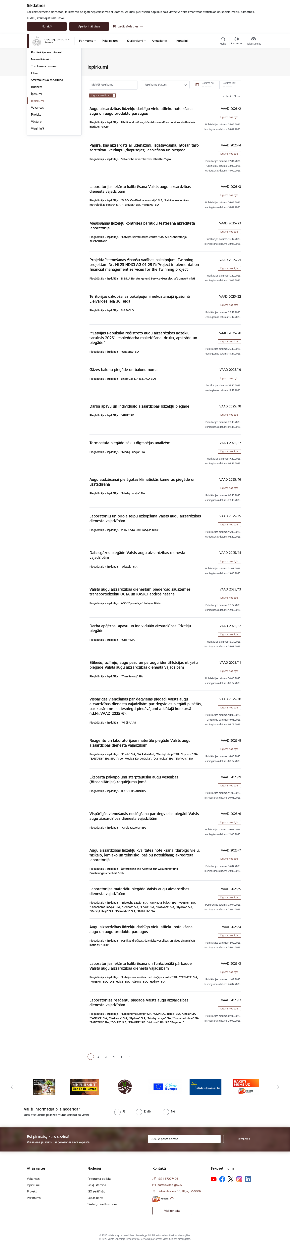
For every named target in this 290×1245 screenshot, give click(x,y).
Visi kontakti (172, 1211)
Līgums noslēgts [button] (229, 117)
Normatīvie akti (41, 102)
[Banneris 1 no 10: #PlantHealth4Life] (44, 1086)
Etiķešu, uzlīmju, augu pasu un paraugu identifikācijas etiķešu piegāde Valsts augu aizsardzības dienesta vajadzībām (143, 665)
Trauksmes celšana (44, 109)
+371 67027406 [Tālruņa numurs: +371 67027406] (167, 1179)
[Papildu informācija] (171, 1198)
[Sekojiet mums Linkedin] (248, 1179)
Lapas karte (95, 1198)
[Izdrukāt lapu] (253, 65)
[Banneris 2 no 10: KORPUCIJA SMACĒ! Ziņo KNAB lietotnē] (84, 1086)
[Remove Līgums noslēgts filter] (114, 95)
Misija (34, 81)
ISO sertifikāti (96, 1191)
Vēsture (36, 164)
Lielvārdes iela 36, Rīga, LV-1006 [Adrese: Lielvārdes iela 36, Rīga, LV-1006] (179, 1191)
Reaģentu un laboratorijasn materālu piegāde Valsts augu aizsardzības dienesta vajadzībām (140, 743)
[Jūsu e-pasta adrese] (184, 1139)
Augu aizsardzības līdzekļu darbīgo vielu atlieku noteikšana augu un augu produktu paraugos (141, 111)
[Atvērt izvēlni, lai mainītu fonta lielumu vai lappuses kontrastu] (253, 41)
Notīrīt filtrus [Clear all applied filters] (233, 96)
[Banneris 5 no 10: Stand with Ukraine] (205, 1086)
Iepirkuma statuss (156, 84)
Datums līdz (229, 82)
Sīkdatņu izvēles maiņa (102, 1204)
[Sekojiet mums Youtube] (214, 1179)
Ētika (34, 116)
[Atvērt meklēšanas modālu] (223, 41)
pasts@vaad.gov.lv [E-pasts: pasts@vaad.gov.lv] (169, 1185)
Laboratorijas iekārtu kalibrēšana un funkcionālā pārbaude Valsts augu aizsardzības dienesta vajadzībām (140, 966)
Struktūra (37, 74)
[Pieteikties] (243, 1139)
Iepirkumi (37, 143)
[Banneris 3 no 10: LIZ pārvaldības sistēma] (124, 1086)
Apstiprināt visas (89, 26)
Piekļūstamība (96, 1185)
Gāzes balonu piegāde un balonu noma (123, 369)
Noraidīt (47, 26)
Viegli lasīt (37, 171)
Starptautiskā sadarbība (47, 122)
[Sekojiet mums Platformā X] (231, 1179)
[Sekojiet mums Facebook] (222, 1179)
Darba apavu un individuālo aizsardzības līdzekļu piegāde (139, 406)
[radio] (119, 1111)
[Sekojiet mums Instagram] (239, 1179)
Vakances (37, 150)
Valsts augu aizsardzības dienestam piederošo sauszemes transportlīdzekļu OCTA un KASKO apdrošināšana (140, 591)
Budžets (36, 129)
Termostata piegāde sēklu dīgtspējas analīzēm (129, 442)
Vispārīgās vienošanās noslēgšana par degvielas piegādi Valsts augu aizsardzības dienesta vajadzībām (144, 816)
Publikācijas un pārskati (46, 95)
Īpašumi (36, 136)
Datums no (208, 82)
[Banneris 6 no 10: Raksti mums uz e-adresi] (246, 1086)
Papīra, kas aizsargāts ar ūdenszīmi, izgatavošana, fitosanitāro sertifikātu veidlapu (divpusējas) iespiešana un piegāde (144, 147)
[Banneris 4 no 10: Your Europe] (165, 1086)
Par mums (34, 1198)
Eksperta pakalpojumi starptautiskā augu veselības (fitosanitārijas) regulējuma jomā (133, 779)
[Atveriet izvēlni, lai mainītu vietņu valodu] (236, 41)
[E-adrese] (160, 1198)
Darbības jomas (41, 88)
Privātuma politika (99, 1179)
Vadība (35, 67)
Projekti (36, 157)
